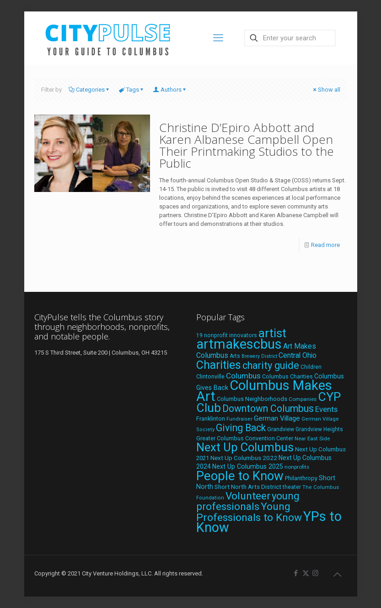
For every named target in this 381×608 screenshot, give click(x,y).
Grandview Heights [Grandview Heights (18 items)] (319, 429)
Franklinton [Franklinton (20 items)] (210, 418)
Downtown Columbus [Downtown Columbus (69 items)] (268, 408)
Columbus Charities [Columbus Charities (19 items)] (287, 376)
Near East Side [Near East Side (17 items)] (312, 438)
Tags (132, 89)
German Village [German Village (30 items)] (277, 418)
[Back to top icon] (337, 574)
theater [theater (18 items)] (292, 487)
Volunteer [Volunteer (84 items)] (247, 496)
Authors (170, 89)
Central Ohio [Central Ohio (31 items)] (298, 355)
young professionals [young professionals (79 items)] (248, 501)
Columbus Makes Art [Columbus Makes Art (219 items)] (264, 391)
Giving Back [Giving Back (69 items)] (241, 427)
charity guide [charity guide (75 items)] (270, 365)
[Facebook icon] (296, 573)
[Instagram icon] (315, 573)
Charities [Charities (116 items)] (218, 365)
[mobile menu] (218, 38)
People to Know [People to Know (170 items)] (240, 475)
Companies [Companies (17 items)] (303, 399)
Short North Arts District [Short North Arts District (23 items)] (248, 486)
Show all (326, 89)
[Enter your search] (290, 38)
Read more (325, 244)
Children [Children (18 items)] (311, 367)
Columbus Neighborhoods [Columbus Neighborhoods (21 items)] (252, 398)
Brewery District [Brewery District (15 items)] (259, 356)
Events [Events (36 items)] (326, 409)
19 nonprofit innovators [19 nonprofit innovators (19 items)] (226, 335)
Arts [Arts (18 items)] (235, 356)
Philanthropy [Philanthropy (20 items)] (301, 478)
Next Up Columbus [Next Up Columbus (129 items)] (245, 447)
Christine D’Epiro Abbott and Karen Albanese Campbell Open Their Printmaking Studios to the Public (246, 145)
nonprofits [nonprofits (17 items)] (296, 467)
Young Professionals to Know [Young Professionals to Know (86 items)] (249, 512)
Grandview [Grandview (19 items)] (280, 429)
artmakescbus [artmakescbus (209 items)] (239, 344)
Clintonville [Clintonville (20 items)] (210, 376)
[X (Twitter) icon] (305, 573)
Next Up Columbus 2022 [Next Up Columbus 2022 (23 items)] (243, 457)
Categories (90, 89)
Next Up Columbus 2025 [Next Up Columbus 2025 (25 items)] (247, 466)
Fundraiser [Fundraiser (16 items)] (239, 419)
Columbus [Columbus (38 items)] (243, 375)
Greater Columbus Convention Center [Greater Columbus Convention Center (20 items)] (244, 438)
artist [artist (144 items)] (272, 333)
